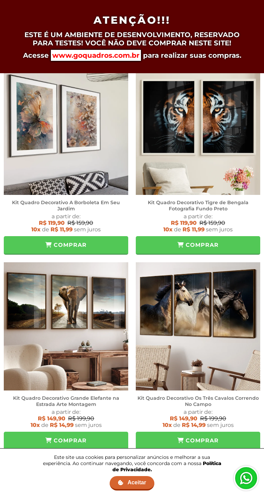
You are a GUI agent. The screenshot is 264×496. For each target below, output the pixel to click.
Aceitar (132, 482)
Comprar (66, 245)
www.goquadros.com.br (96, 55)
